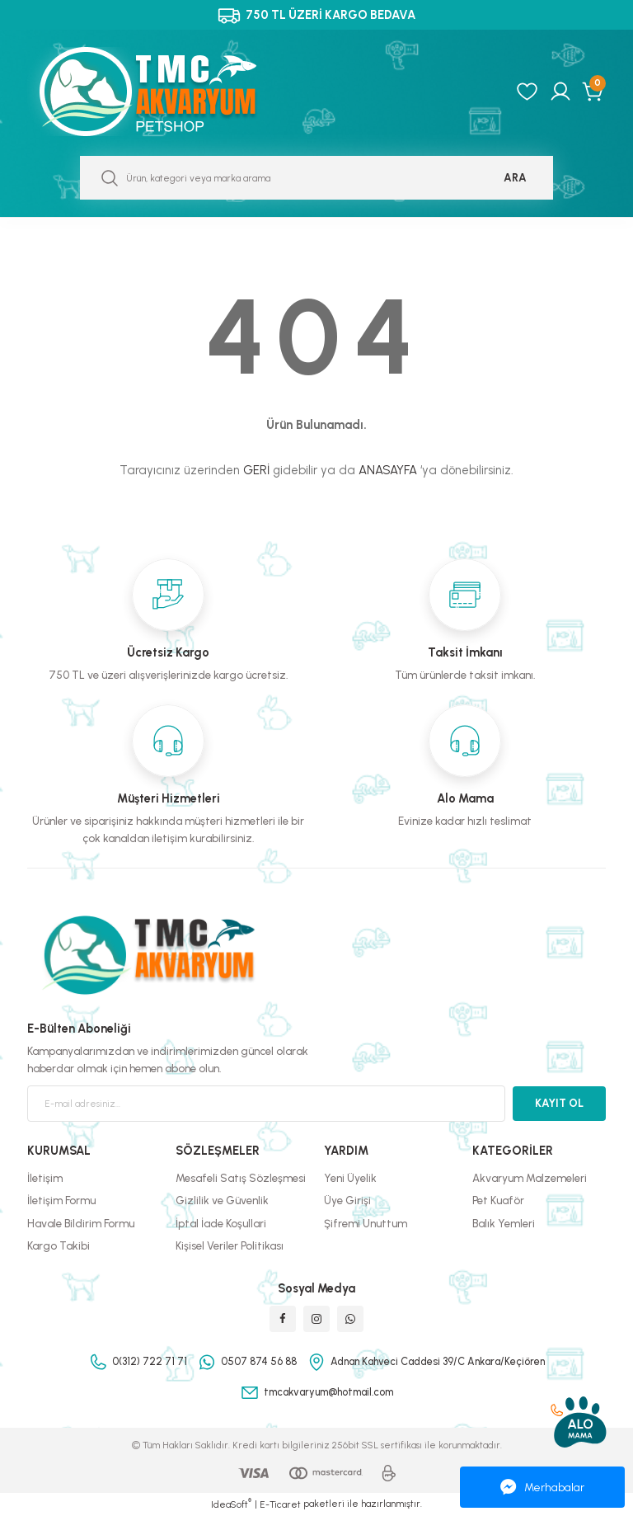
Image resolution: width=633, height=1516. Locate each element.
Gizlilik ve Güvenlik (222, 1200)
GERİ (256, 470)
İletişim (45, 1177)
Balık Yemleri (503, 1223)
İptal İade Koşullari (221, 1223)
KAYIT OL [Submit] (559, 1102)
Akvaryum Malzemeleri (529, 1177)
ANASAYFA (388, 470)
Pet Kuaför (498, 1200)
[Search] (316, 178)
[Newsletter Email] (266, 1103)
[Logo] (165, 91)
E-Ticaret (280, 1504)
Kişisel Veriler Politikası (230, 1245)
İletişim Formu (61, 1200)
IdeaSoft (231, 1504)
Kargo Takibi (58, 1245)
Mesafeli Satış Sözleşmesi (241, 1177)
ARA (515, 177)
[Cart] (594, 91)
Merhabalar (542, 1487)
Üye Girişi (347, 1200)
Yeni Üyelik (350, 1177)
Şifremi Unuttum (365, 1223)
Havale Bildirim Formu (80, 1223)
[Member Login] (560, 91)
